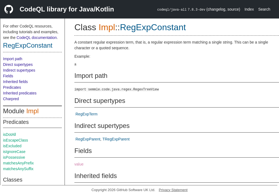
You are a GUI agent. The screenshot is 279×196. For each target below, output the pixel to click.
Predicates (12, 87)
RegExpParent (87, 139)
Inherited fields (15, 81)
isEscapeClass (15, 140)
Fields (8, 76)
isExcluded (12, 146)
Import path (12, 59)
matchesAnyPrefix (18, 163)
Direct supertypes (18, 64)
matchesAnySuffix (18, 169)
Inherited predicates (20, 93)
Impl (32, 111)
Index (249, 9)
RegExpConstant (27, 45)
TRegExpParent (116, 139)
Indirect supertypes (19, 70)
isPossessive (14, 157)
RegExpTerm (86, 114)
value (78, 164)
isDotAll (9, 134)
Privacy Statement (173, 190)
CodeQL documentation (37, 37)
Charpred (11, 99)
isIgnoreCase (14, 151)
